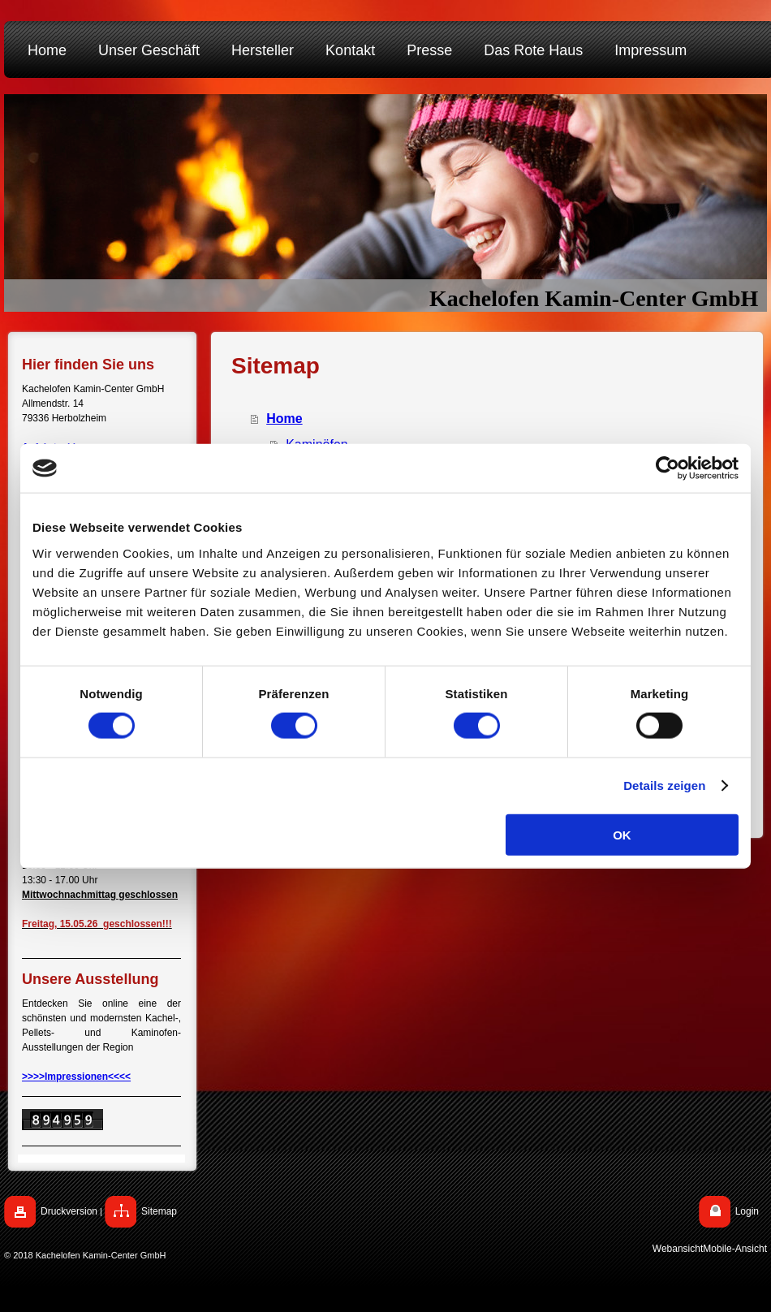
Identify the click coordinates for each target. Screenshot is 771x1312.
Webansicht (678, 1248)
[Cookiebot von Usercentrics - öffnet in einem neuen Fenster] (668, 468)
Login (747, 1211)
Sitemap (159, 1211)
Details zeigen (664, 785)
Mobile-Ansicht (735, 1248)
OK (622, 834)
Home (284, 418)
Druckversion (69, 1211)
